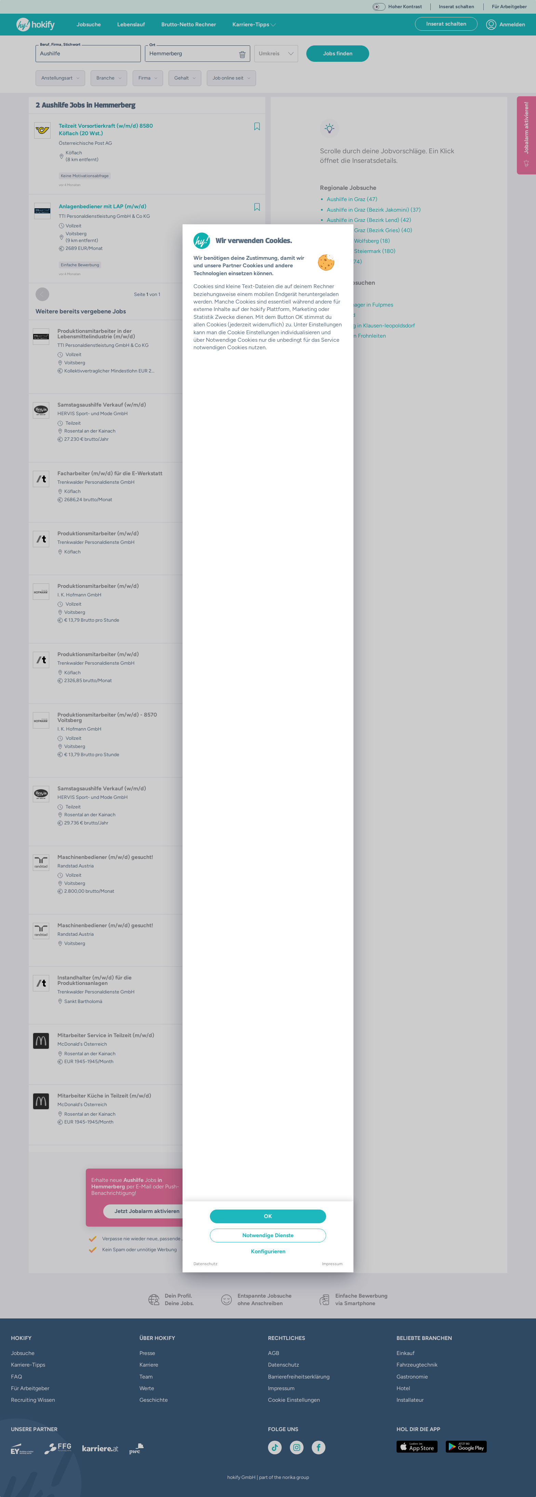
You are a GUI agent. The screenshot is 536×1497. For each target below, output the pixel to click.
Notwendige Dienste (268, 1235)
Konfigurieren (268, 1251)
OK (268, 1216)
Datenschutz (205, 1263)
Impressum (332, 1263)
